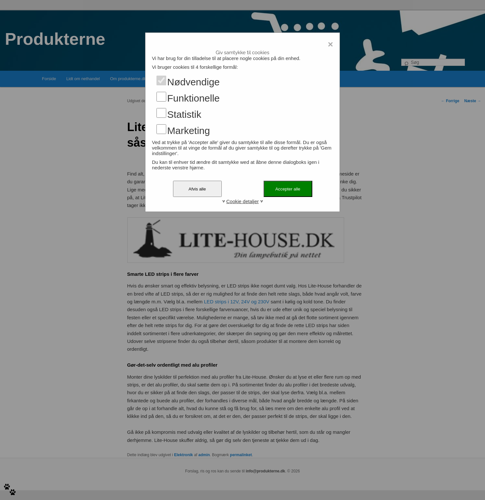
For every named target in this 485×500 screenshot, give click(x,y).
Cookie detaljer (242, 201)
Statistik (184, 114)
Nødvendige (193, 82)
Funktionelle (193, 98)
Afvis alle (197, 189)
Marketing (188, 130)
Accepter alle (287, 189)
